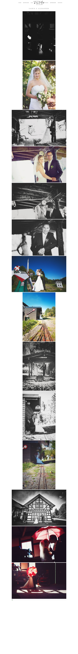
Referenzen (53, 2)
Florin (46, 2)
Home (20, 2)
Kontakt (60, 2)
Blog (32, 2)
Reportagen (26, 2)
